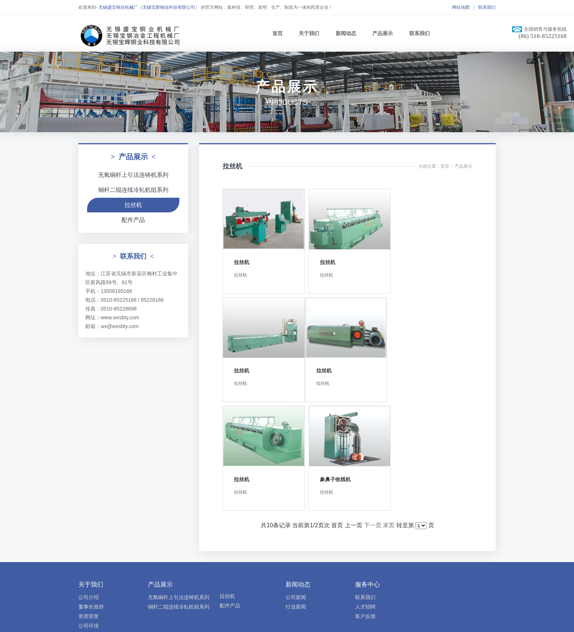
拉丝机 (133, 205)
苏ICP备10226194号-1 (291, 565)
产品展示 (382, 33)
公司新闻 (296, 486)
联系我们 (487, 7)
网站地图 (461, 7)
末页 (389, 414)
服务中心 (367, 473)
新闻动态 (346, 33)
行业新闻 (296, 496)
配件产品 (133, 220)
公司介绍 (88, 486)
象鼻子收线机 (418, 368)
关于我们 (309, 33)
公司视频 (88, 524)
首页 (277, 33)
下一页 (372, 414)
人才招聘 (365, 496)
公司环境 (88, 515)
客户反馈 (365, 505)
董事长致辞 (91, 496)
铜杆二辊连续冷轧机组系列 (133, 190)
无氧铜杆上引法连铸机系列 (133, 175)
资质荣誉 (88, 505)
